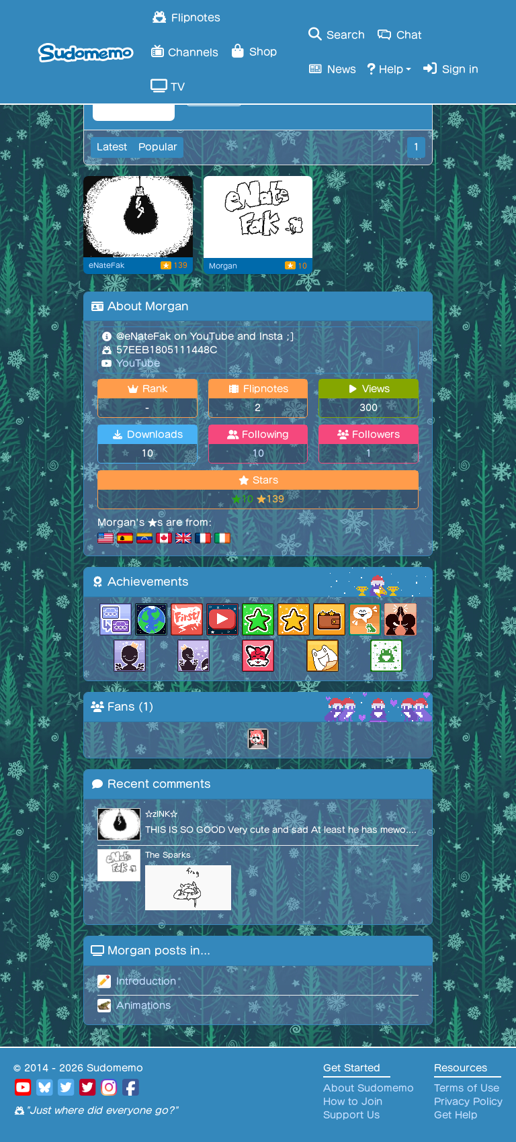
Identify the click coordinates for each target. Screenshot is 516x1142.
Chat (399, 34)
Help (385, 68)
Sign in (450, 68)
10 (258, 453)
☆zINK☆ (161, 814)
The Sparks (168, 855)
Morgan (223, 266)
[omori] (138, 217)
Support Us (351, 1115)
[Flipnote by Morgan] (258, 217)
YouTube (136, 363)
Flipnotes (185, 17)
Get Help (456, 1115)
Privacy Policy (468, 1101)
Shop (253, 51)
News (331, 68)
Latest (112, 147)
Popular (157, 147)
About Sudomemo (368, 1088)
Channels (184, 50)
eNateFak (106, 265)
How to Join (352, 1101)
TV (167, 86)
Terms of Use (466, 1088)
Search (335, 34)
